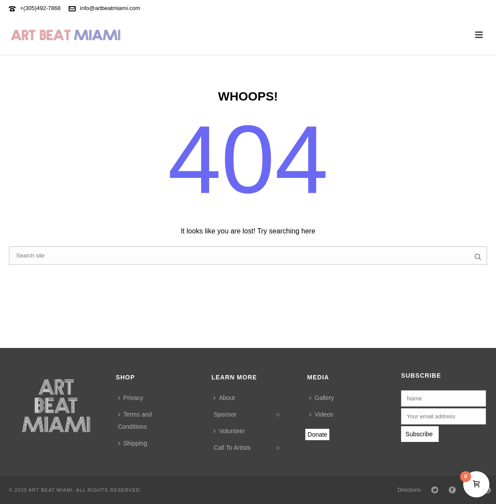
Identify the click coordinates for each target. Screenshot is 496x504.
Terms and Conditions (135, 420)
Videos (321, 414)
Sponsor (224, 414)
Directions (409, 490)
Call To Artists (232, 447)
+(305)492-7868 (40, 8)
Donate (317, 434)
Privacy (130, 397)
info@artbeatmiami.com (110, 8)
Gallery (321, 397)
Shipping (132, 443)
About (224, 397)
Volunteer (229, 431)
